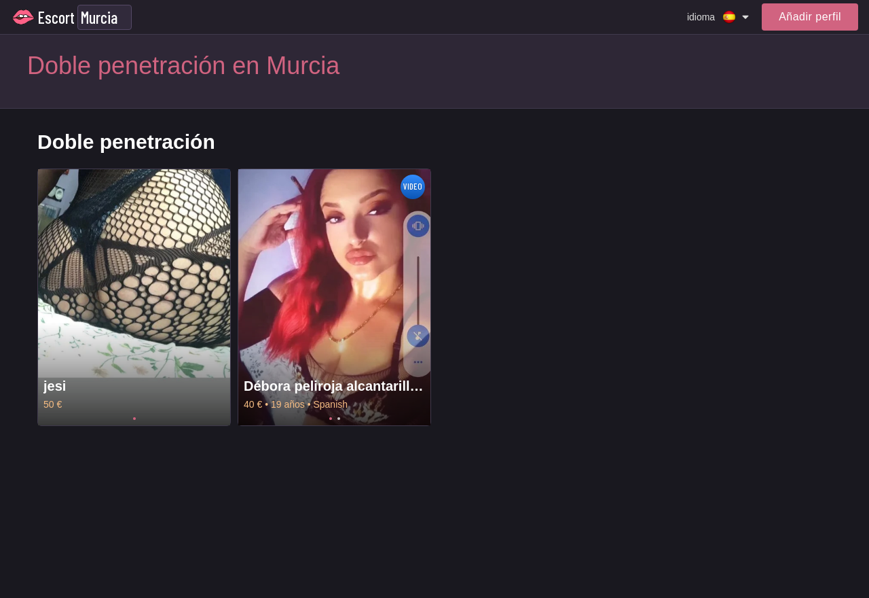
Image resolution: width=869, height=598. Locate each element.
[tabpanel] (134, 297)
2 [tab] (338, 418)
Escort (56, 17)
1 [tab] (134, 418)
